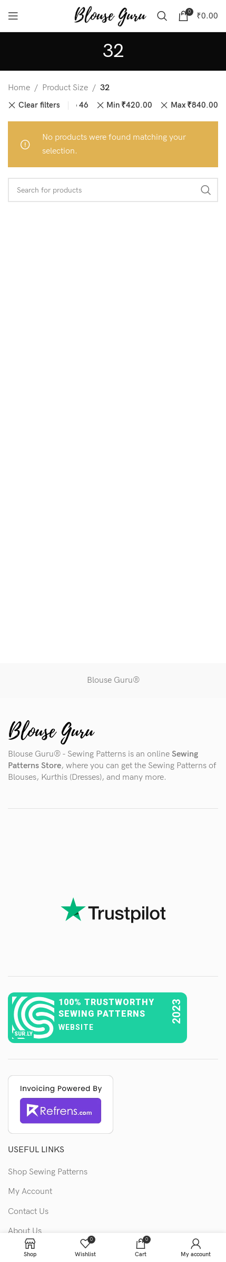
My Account (30, 1192)
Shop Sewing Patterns (47, 1172)
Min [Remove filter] (129, 105)
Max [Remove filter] (194, 105)
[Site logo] (110, 16)
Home (19, 88)
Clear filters (39, 105)
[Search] (162, 15)
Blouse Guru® (113, 680)
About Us (25, 1231)
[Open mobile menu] (13, 15)
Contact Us (28, 1212)
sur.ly (23, 1034)
